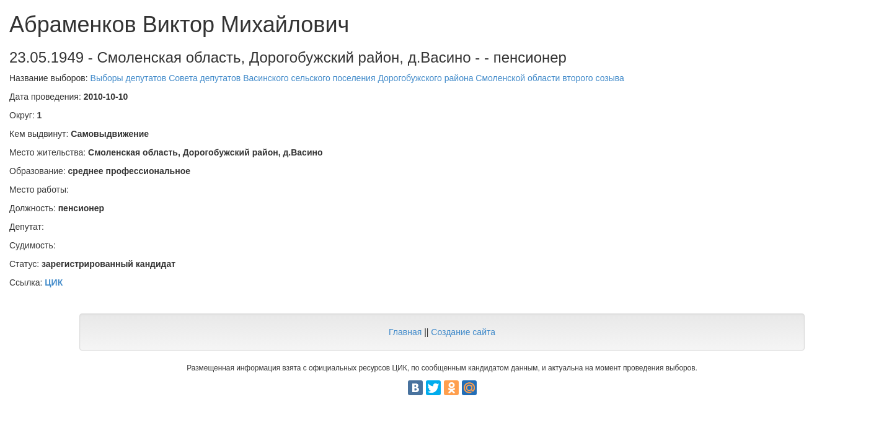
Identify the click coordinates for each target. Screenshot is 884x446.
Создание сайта (463, 332)
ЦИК (54, 282)
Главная (405, 332)
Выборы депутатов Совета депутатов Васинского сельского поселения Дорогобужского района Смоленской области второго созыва (357, 78)
